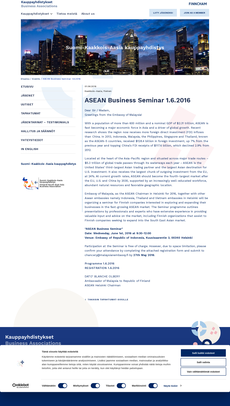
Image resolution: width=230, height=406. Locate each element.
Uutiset (27, 104)
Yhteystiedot (32, 140)
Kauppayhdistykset (35, 13)
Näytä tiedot (171, 399)
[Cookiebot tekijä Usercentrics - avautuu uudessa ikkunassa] (21, 399)
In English (29, 149)
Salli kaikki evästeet (203, 367)
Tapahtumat (31, 113)
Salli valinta (203, 376)
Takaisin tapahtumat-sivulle (106, 299)
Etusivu (25, 79)
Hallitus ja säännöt (38, 131)
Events (36, 79)
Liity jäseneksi (163, 12)
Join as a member (194, 12)
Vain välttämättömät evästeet (203, 385)
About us (88, 13)
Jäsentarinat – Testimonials (45, 122)
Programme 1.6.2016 (100, 263)
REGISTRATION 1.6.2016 (102, 268)
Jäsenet (27, 95)
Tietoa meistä (66, 13)
